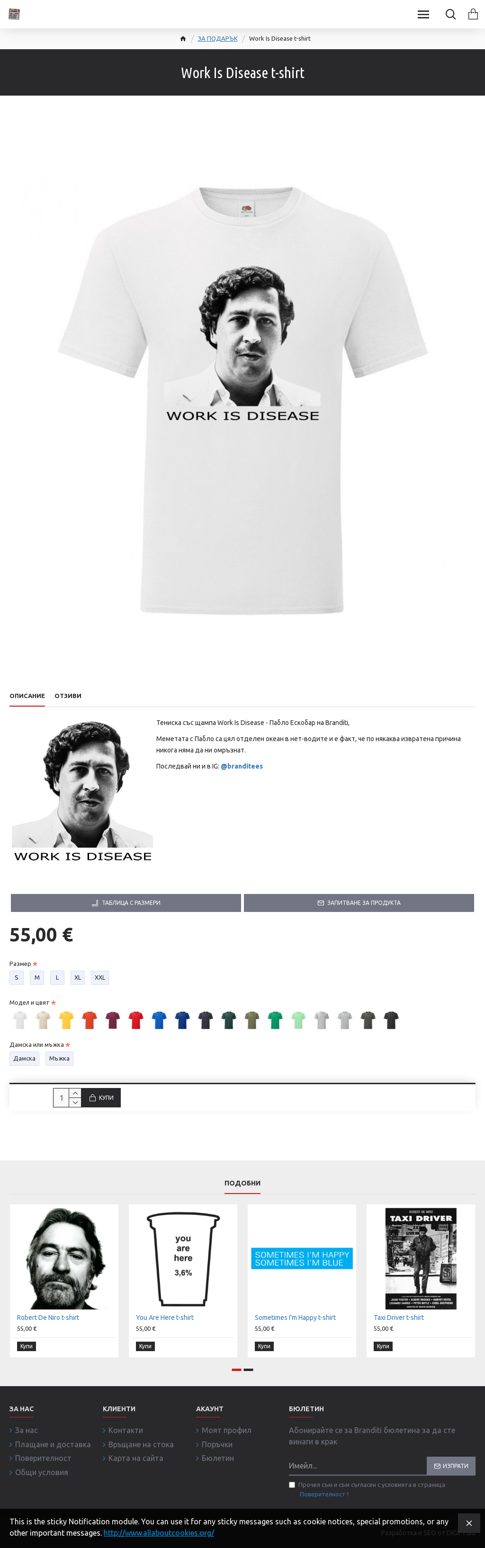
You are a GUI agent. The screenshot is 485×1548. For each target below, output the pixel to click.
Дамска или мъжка (36, 1044)
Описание (27, 695)
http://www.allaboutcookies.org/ (159, 1533)
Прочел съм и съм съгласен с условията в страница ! (367, 1490)
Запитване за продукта (364, 903)
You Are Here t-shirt (165, 1318)
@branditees (242, 766)
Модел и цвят (29, 1002)
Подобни (242, 1183)
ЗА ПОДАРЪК (218, 38)
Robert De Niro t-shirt (48, 1318)
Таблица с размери (131, 903)
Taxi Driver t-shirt (399, 1318)
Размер (20, 963)
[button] (237, 1370)
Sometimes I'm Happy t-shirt (295, 1318)
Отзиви (67, 695)
